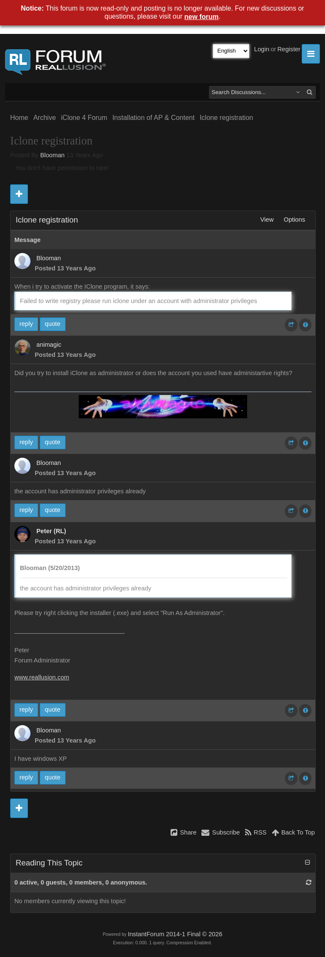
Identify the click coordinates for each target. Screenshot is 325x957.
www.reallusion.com (41, 677)
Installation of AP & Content (153, 117)
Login (262, 49)
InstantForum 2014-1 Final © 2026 (175, 934)
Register (288, 49)
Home (19, 117)
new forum (202, 16)
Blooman (52, 155)
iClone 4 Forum (84, 117)
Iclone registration (226, 117)
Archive (44, 117)
